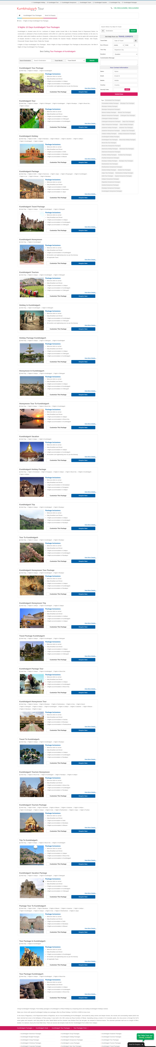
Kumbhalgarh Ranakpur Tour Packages (86, 1038)
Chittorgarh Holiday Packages (110, 118)
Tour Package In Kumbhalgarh (33, 916)
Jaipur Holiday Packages (126, 124)
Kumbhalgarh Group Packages (70, 1007)
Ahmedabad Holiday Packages (110, 103)
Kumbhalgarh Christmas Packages (31, 1016)
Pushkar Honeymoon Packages (110, 158)
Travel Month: (59, 60)
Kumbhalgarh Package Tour (32, 652)
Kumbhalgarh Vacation (101, 2)
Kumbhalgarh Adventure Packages (31, 1007)
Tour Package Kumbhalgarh (32, 948)
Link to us (83, 1042)
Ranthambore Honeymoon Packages (112, 167)
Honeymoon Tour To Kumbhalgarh (35, 394)
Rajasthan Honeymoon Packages (111, 182)
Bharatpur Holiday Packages (109, 106)
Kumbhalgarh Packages (130, 2)
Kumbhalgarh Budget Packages (30, 1010)
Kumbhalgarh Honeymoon (69, 2)
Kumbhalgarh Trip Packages (110, 1022)
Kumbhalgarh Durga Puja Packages (31, 1029)
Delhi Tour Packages (107, 176)
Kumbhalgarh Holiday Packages (110, 136)
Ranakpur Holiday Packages (109, 161)
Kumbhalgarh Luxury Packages (70, 1016)
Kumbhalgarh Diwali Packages (30, 1026)
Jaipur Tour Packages (128, 121)
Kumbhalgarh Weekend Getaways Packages (115, 1029)
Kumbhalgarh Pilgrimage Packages (71, 1022)
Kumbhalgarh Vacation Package (34, 850)
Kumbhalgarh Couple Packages (30, 1022)
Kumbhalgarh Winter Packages (111, 1032)
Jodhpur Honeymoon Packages (126, 133)
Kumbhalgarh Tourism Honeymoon (35, 752)
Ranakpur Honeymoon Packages (111, 188)
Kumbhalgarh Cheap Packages (30, 1013)
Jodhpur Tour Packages (128, 130)
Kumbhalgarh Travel (85, 2)
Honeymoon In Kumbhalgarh (32, 362)
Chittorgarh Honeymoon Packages (111, 121)
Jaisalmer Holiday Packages (109, 127)
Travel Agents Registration (58, 1042)
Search (92, 60)
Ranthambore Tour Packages (110, 164)
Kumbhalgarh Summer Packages (111, 1010)
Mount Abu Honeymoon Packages (111, 145)
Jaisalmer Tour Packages (126, 127)
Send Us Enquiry (50, 15)
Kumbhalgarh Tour (53, 2)
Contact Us (70, 1042)
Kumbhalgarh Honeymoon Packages (112, 191)
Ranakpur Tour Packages (126, 161)
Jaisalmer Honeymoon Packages (111, 130)
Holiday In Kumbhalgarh (30, 299)
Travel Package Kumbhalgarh (33, 620)
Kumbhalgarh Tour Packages (33, 15)
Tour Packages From (80, 1001)
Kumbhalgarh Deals (42, 1001)
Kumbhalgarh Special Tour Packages (72, 1032)
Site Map (76, 1042)
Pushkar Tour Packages (124, 155)
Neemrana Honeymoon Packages (111, 151)
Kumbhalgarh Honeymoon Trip (33, 588)
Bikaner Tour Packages (124, 112)
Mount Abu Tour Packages (109, 142)
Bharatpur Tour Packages (127, 103)
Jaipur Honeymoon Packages (110, 124)
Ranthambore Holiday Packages (124, 173)
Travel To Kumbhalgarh (30, 720)
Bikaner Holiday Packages (109, 112)
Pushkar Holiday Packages (109, 155)
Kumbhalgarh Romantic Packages (71, 1029)
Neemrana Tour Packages (127, 148)
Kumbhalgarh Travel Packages (111, 1019)
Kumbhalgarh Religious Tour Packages (72, 1026)
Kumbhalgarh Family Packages (30, 1032)
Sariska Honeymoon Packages (110, 185)
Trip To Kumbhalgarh (29, 818)
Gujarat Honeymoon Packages (123, 176)
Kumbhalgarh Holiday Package (33, 458)
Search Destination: (25, 60)
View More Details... (91, 88)
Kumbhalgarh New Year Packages (71, 1019)
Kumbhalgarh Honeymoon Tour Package (37, 556)
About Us (47, 1042)
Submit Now (119, 94)
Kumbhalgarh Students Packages (111, 1007)
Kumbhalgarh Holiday (39, 2)
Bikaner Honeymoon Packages (110, 115)
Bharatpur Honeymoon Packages (111, 109)
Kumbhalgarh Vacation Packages (111, 1026)
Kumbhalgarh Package (30, 169)
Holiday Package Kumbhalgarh (33, 330)
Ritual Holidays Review (104, 1042)
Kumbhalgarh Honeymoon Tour (34, 684)
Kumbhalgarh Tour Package (32, 68)
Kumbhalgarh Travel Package (33, 203)
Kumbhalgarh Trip (115, 2)
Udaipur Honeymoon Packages (110, 179)
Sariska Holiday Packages (109, 170)
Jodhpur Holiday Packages (109, 133)
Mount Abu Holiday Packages (127, 139)
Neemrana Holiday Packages (110, 148)
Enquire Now (84, 92)
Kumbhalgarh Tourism (30, 267)
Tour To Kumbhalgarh (29, 524)
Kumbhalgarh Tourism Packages (111, 1016)
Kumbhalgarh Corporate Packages (31, 1019)
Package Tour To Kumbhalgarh (33, 882)
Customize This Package (59, 92)
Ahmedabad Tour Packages (112, 100)
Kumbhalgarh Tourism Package (34, 784)
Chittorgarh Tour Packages (128, 115)
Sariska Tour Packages (124, 170)
